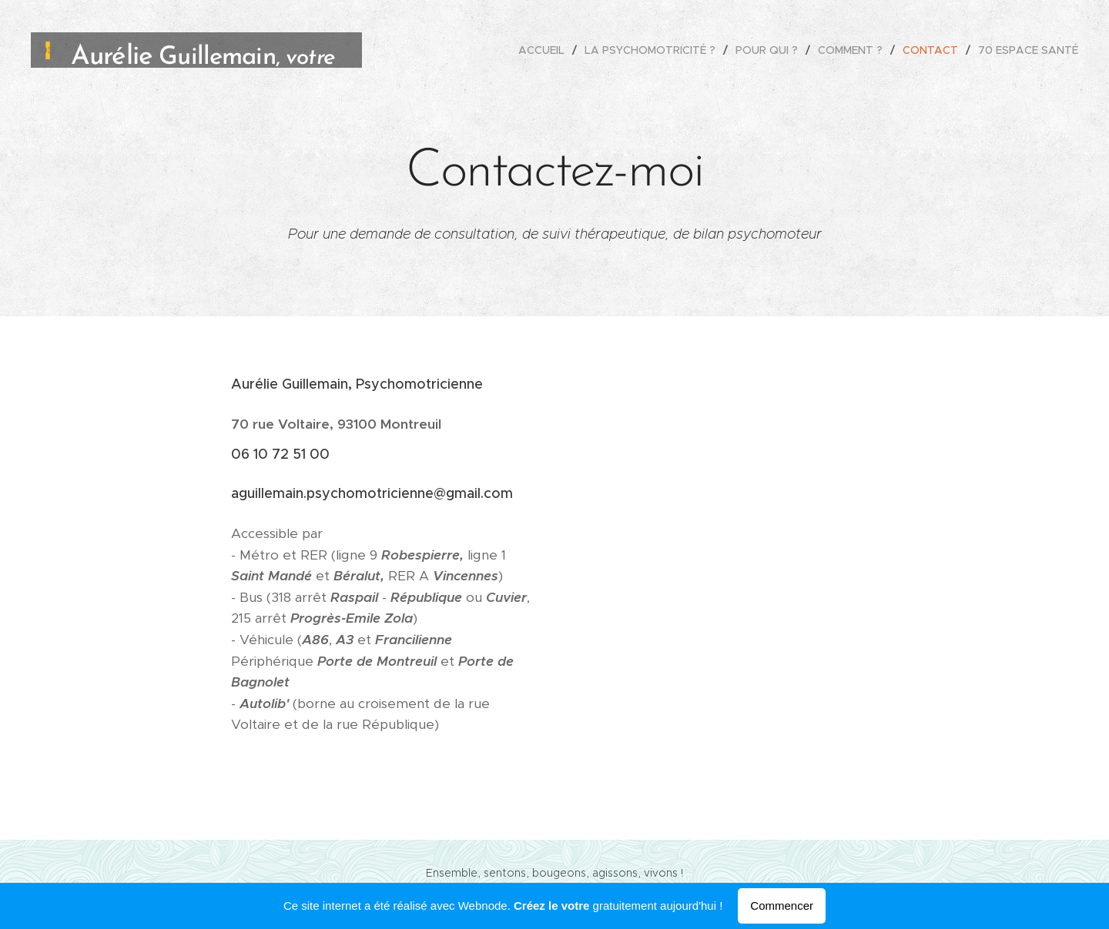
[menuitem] (545, 50)
